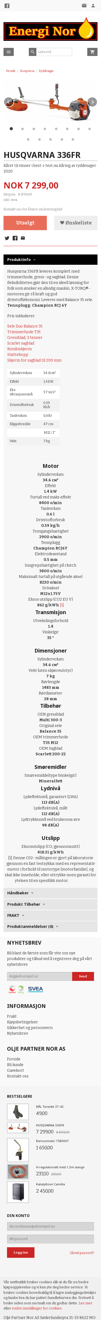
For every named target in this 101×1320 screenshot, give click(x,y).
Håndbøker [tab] (18, 892)
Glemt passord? (82, 1253)
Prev (13, 101)
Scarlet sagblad (20, 343)
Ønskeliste (76, 223)
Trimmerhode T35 (24, 332)
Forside (10, 71)
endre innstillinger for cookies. (37, 1308)
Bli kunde (15, 1065)
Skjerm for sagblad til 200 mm (34, 360)
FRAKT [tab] (13, 915)
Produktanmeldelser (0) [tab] (30, 926)
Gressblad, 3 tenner (25, 337)
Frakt (12, 1016)
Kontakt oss (18, 1076)
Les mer (85, 1303)
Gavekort (15, 1070)
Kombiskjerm (19, 349)
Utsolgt (25, 223)
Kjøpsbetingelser (22, 1022)
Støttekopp (17, 354)
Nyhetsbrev (17, 1033)
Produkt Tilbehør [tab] (23, 904)
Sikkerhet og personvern (30, 1027)
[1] (62, 605)
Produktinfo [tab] (19, 259)
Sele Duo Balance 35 (25, 326)
